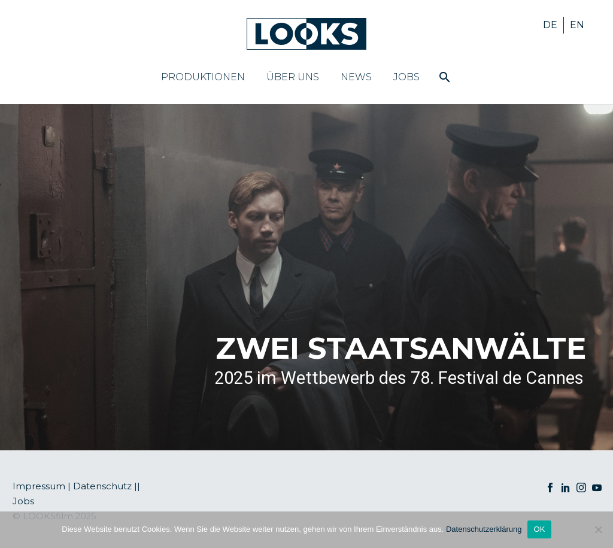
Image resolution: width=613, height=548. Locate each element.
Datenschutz (102, 486)
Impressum (39, 486)
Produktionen (203, 77)
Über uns (292, 77)
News (356, 77)
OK (539, 529)
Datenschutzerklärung (483, 529)
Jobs (406, 77)
